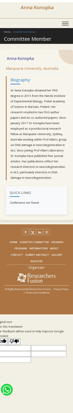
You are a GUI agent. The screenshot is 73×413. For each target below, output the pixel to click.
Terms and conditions (38, 292)
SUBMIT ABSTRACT (37, 254)
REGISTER (36, 261)
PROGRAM (20, 248)
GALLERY (56, 254)
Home (7, 32)
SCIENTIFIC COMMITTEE (34, 242)
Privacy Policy (61, 289)
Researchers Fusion (40, 289)
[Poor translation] (14, 341)
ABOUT (54, 248)
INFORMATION (38, 248)
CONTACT (17, 254)
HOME (13, 242)
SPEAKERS (57, 242)
